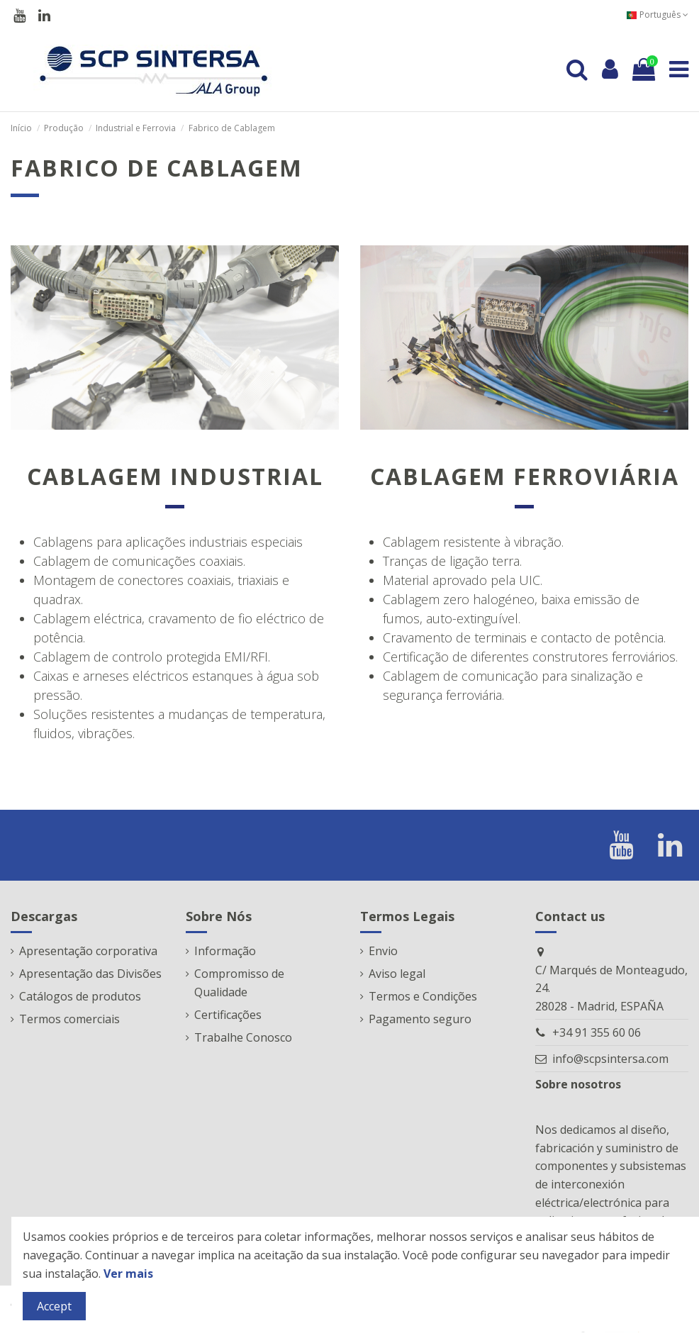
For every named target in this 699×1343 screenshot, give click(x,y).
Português (657, 15)
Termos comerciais (69, 1019)
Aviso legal (397, 973)
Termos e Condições (423, 996)
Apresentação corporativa (88, 951)
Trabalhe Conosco (243, 1037)
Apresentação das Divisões (90, 973)
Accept (54, 1306)
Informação (225, 951)
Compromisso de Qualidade (239, 983)
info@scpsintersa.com (610, 1058)
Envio (383, 951)
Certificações (228, 1014)
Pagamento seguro (420, 1019)
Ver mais (128, 1273)
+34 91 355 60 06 (596, 1032)
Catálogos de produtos (80, 996)
